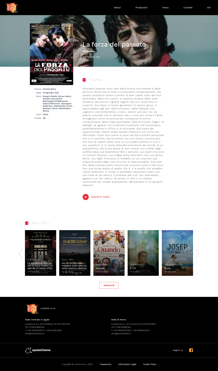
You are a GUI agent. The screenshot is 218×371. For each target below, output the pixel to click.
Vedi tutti (109, 285)
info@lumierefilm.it (34, 333)
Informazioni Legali (127, 364)
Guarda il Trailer (96, 197)
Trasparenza (105, 364)
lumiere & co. (40, 308)
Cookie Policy (149, 364)
